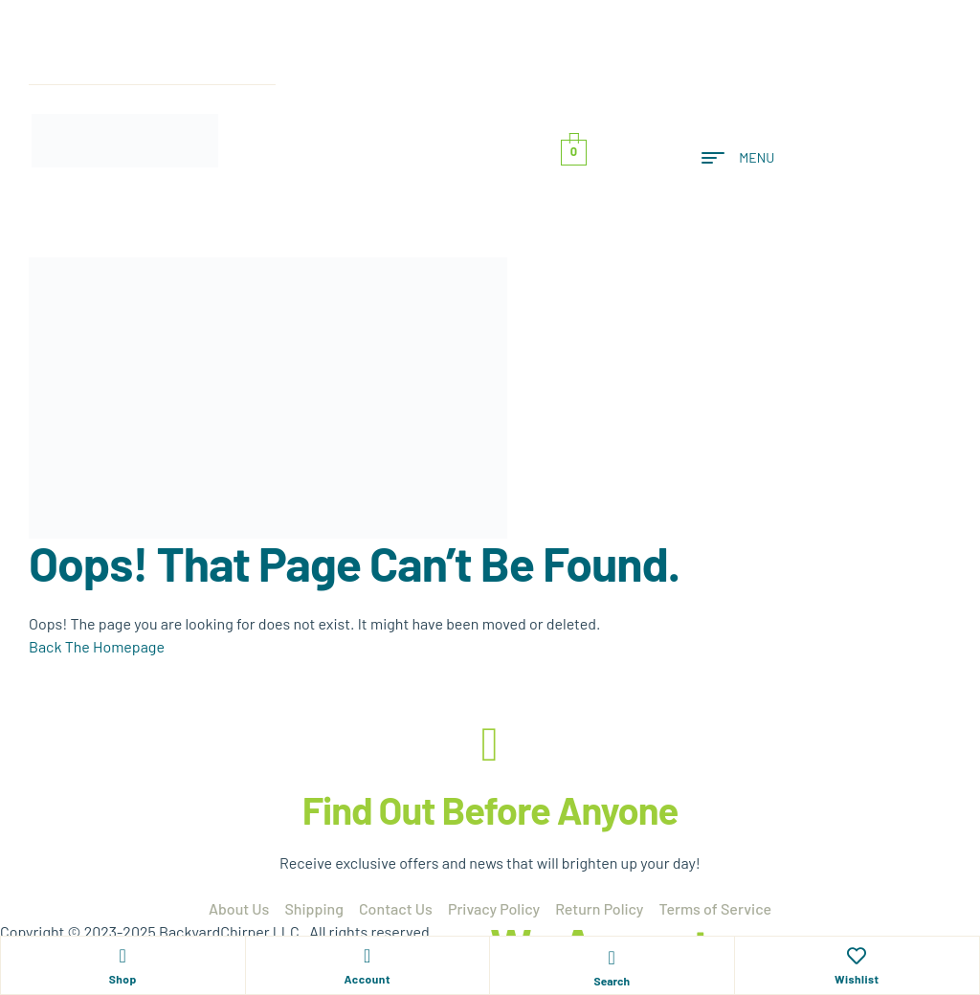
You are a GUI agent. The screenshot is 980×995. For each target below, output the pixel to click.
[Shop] (122, 955)
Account (367, 978)
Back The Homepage (97, 646)
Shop (123, 978)
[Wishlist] (856, 955)
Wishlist (857, 978)
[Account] (367, 955)
